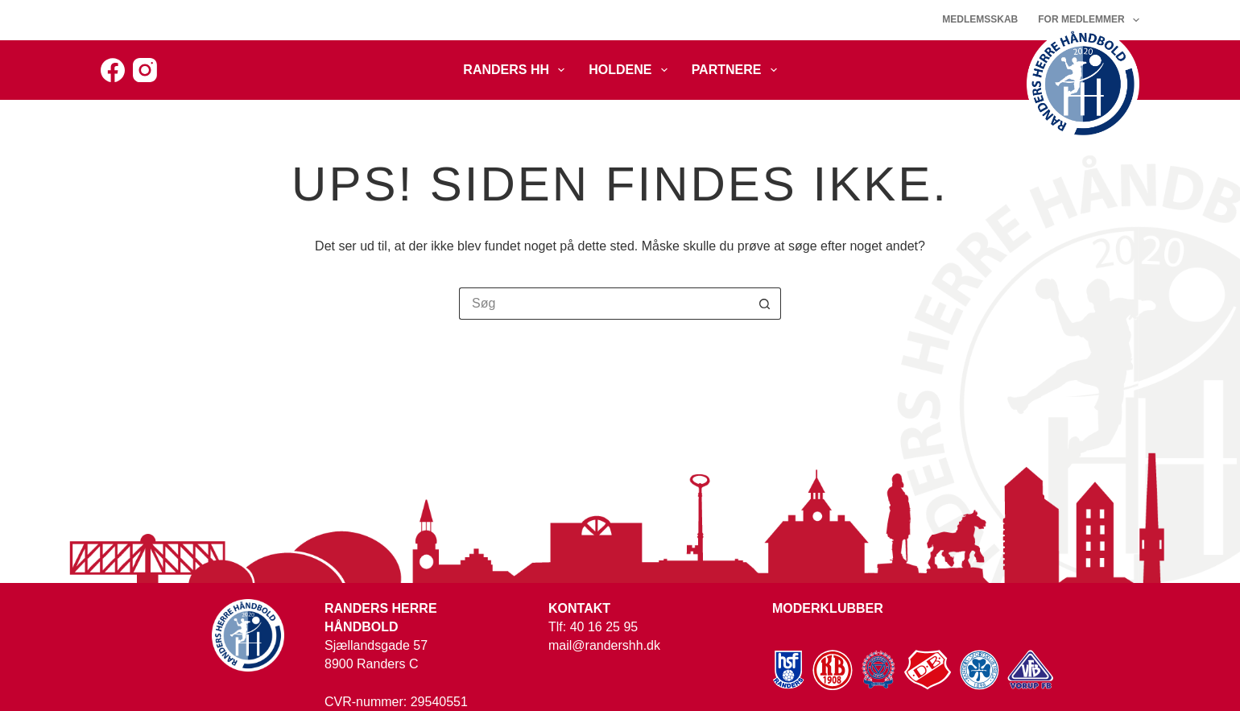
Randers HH (517, 70)
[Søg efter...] (604, 303)
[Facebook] (113, 70)
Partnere (737, 70)
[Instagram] (145, 70)
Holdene (631, 70)
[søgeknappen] (765, 303)
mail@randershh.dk (604, 645)
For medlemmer (1088, 20)
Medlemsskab (980, 19)
